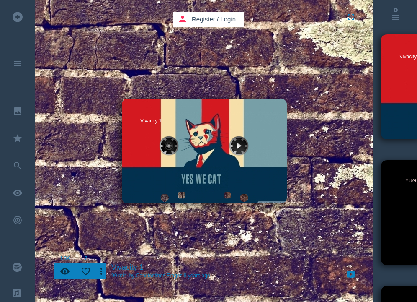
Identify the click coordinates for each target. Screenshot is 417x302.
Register (203, 19)
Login (228, 19)
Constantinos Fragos (159, 276)
